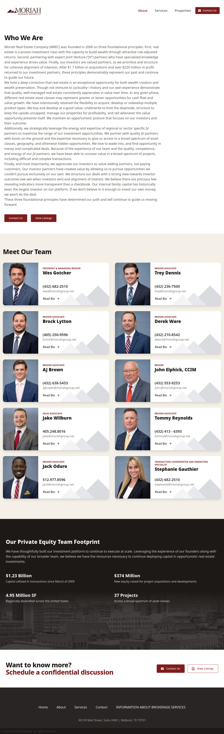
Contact (101, 707)
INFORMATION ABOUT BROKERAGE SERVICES (151, 707)
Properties (183, 10)
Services (161, 10)
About (142, 10)
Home (43, 707)
